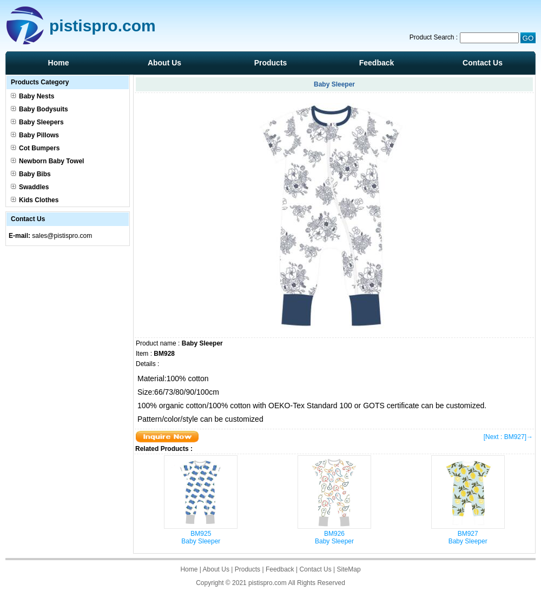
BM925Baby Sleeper (200, 537)
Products (270, 62)
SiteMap (349, 569)
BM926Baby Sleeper (334, 537)
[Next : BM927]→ (508, 437)
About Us (164, 62)
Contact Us (483, 62)
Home (58, 62)
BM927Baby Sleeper (467, 537)
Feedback (376, 62)
